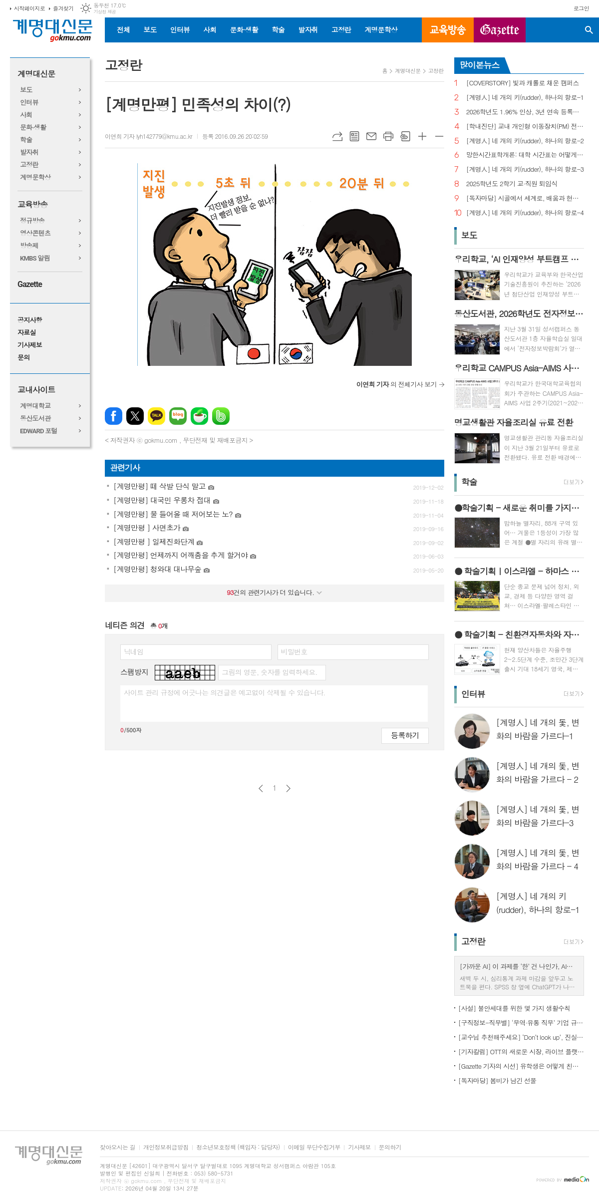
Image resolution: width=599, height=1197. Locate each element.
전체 (123, 29)
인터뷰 (180, 29)
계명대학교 (35, 406)
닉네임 (133, 651)
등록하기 (405, 735)
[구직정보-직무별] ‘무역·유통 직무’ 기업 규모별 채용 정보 (521, 1022)
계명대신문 (36, 74)
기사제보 (29, 345)
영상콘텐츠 (35, 233)
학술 (278, 29)
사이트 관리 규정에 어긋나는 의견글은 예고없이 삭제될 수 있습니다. (224, 692)
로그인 (581, 8)
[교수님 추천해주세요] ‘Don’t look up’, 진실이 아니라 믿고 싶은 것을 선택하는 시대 (521, 1037)
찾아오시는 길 (117, 1147)
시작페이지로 (29, 8)
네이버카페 (199, 416)
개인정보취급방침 (165, 1147)
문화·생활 (244, 29)
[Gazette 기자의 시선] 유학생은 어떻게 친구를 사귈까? (521, 1066)
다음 (288, 788)
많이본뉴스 (480, 65)
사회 (209, 29)
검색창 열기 (589, 29)
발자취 (307, 29)
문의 (23, 357)
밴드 (221, 416)
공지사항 (29, 320)
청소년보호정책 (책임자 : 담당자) (238, 1147)
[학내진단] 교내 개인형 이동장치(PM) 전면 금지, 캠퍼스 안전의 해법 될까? (525, 126)
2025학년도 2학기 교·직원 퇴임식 (512, 184)
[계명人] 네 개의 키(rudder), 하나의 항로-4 (525, 213)
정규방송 (32, 221)
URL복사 (337, 136)
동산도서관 (35, 418)
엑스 (135, 416)
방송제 (29, 246)
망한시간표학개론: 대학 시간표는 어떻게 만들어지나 (525, 155)
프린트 (388, 136)
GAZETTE (500, 29)
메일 (371, 136)
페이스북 (113, 416)
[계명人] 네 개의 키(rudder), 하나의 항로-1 (525, 97)
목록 (354, 136)
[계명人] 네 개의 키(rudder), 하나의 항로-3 (525, 169)
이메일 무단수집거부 (314, 1147)
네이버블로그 (178, 416)
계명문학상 (380, 29)
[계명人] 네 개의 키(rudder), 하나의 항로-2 (525, 141)
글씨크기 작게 (439, 136)
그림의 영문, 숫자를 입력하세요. (269, 671)
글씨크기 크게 (422, 136)
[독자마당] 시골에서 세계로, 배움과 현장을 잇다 (525, 198)
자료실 (26, 332)
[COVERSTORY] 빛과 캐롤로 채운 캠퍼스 (522, 83)
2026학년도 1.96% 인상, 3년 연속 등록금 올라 (525, 112)
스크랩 (405, 136)
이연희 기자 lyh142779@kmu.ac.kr (148, 136)
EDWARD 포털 (38, 431)
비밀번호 (294, 651)
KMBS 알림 (35, 258)
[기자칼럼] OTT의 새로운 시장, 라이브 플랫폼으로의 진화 (521, 1051)
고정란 (341, 29)
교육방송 (448, 29)
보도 (149, 29)
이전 (261, 788)
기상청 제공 (104, 11)
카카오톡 (156, 416)
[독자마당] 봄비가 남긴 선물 (497, 1080)
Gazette (29, 284)
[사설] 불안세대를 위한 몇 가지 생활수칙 (514, 1008)
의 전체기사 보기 (396, 384)
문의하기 (390, 1147)
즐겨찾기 (63, 8)
